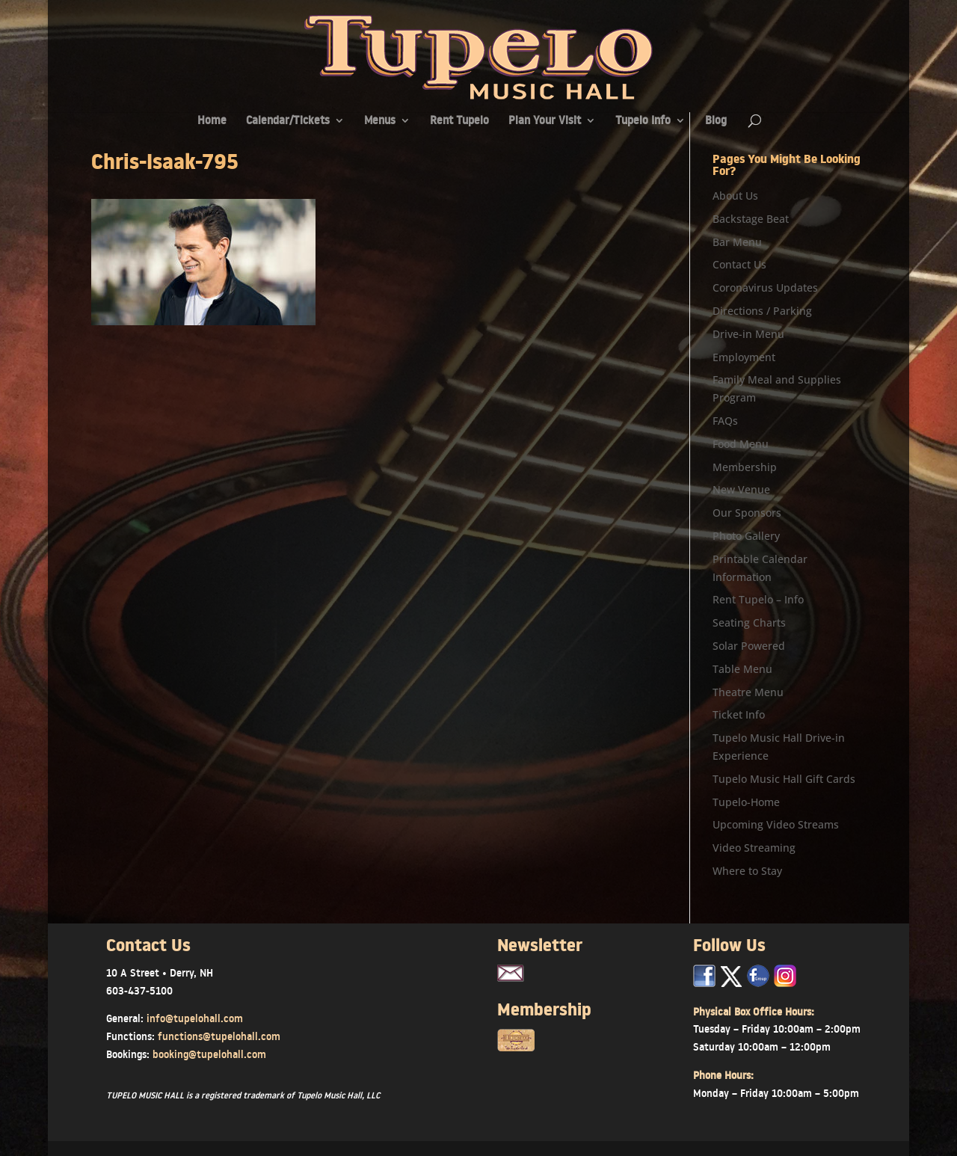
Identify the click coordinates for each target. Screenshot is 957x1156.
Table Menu (742, 669)
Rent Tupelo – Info (758, 599)
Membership (745, 467)
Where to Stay (747, 871)
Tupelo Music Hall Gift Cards (784, 779)
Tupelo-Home (746, 802)
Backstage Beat (751, 219)
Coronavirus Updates (765, 287)
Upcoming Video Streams (776, 824)
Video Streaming (754, 847)
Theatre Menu (748, 692)
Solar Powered (749, 646)
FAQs (725, 420)
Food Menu (741, 444)
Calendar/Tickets (288, 121)
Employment (744, 357)
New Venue (741, 489)
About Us (735, 195)
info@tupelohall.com (195, 1018)
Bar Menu (737, 242)
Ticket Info (739, 714)
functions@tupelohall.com (219, 1036)
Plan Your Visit (544, 121)
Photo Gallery (746, 536)
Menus (380, 121)
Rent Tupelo (459, 121)
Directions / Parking (762, 311)
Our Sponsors (747, 512)
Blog (716, 121)
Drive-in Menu (748, 334)
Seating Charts (749, 622)
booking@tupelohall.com (209, 1054)
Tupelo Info (643, 121)
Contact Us (739, 264)
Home (212, 121)
